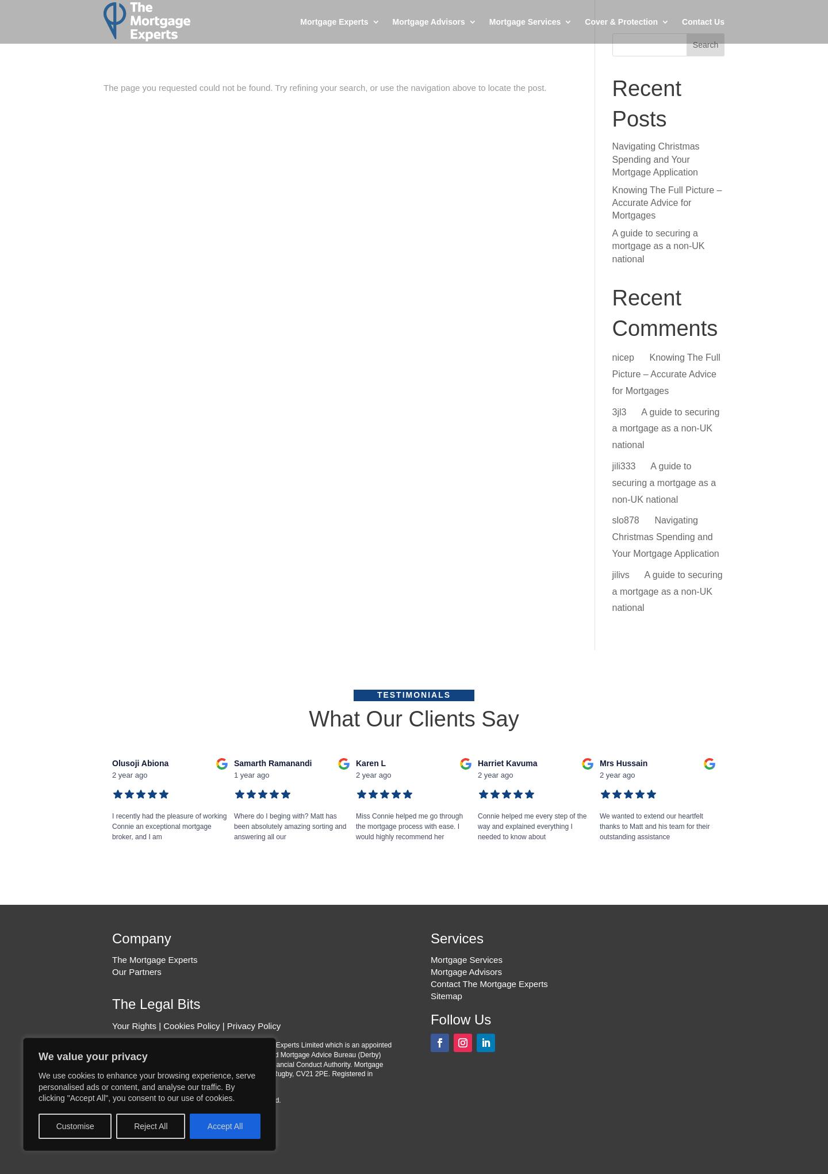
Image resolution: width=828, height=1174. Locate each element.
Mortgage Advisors (429, 21)
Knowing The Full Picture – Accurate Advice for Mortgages (667, 203)
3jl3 (619, 412)
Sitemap (446, 996)
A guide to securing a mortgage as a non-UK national (658, 246)
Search (705, 44)
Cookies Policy (191, 1026)
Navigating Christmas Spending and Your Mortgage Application (656, 159)
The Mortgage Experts (154, 960)
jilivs (621, 575)
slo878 (625, 520)
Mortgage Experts (334, 21)
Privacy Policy (254, 1026)
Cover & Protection (621, 21)
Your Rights (134, 1026)
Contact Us (703, 21)
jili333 (624, 466)
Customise (75, 1126)
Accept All (225, 1126)
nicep (623, 357)
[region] (149, 1094)
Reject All (150, 1126)
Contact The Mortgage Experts (489, 984)
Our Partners (137, 972)
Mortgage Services (525, 21)
